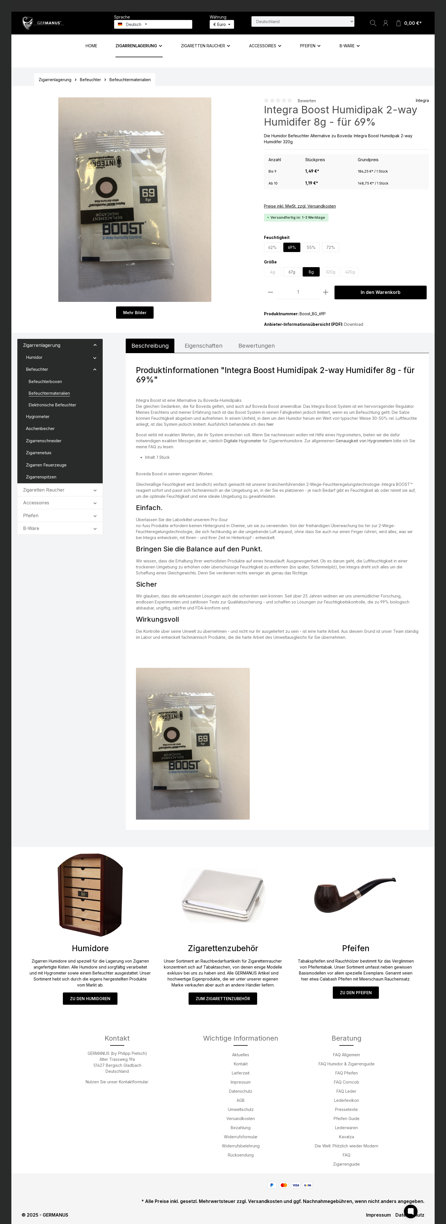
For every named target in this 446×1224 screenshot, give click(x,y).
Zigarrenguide (346, 1164)
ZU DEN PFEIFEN (356, 992)
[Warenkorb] (408, 23)
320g (330, 271)
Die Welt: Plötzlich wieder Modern (346, 1145)
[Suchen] (373, 23)
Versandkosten (240, 1118)
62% (272, 247)
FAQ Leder (346, 1091)
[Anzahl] (298, 292)
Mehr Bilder (134, 312)
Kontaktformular (133, 1081)
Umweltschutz (241, 1109)
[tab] (150, 346)
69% (292, 247)
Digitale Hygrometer (242, 440)
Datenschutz (240, 1091)
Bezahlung (241, 1127)
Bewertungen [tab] (256, 345)
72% (330, 247)
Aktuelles (240, 1054)
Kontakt (241, 1063)
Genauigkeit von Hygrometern (364, 440)
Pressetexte (346, 1109)
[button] (95, 345)
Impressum (241, 1082)
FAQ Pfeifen (346, 1073)
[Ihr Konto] (385, 23)
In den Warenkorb (380, 292)
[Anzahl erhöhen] (325, 292)
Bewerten (307, 100)
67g (291, 271)
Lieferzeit (240, 1073)
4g (272, 271)
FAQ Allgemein (346, 1054)
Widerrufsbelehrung (241, 1145)
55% (311, 247)
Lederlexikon (346, 1100)
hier (270, 424)
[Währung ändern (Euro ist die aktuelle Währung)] (222, 24)
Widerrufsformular (241, 1136)
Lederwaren (346, 1127)
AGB (241, 1100)
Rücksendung (241, 1155)
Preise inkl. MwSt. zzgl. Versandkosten (300, 206)
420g (350, 271)
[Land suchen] (302, 21)
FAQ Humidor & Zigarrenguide (347, 1063)
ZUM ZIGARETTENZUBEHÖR (223, 998)
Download (353, 324)
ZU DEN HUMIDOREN (90, 998)
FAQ (346, 1155)
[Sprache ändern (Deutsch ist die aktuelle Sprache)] (153, 24)
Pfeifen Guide (347, 1118)
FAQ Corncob (346, 1082)
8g (311, 271)
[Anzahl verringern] (270, 292)
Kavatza (346, 1136)
